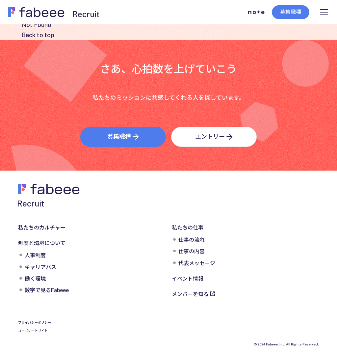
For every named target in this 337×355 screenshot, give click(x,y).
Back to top (38, 35)
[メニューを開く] (324, 12)
